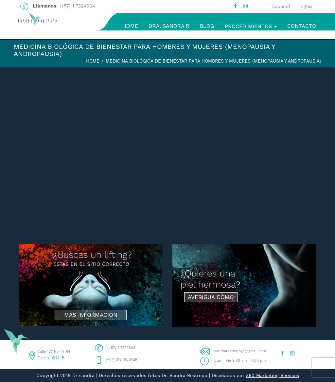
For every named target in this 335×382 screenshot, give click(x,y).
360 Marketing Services (272, 375)
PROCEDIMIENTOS (251, 26)
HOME (130, 26)
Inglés (305, 6)
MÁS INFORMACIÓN (90, 315)
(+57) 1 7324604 (77, 6)
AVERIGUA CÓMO (211, 297)
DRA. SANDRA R (169, 26)
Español (281, 6)
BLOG (207, 26)
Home (92, 61)
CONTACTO (301, 26)
